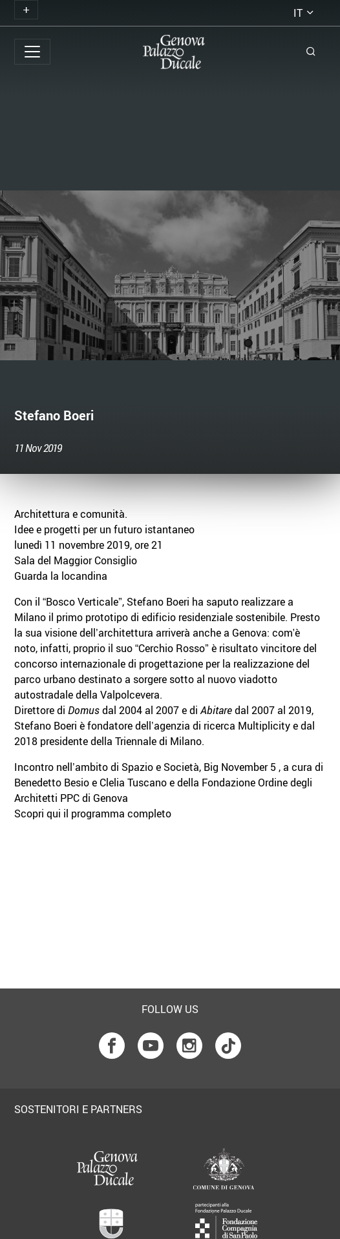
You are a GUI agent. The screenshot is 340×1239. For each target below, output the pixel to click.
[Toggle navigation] (26, 9)
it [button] (298, 13)
